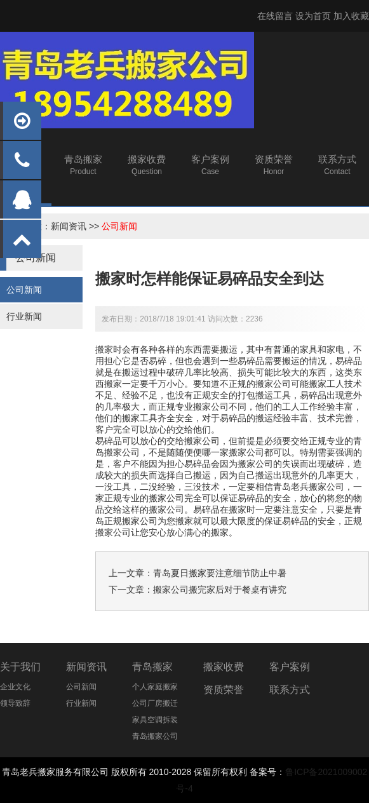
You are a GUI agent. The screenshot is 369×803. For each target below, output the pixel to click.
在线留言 (275, 16)
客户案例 (289, 666)
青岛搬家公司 (155, 736)
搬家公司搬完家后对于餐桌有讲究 (219, 589)
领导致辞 (15, 703)
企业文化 (15, 686)
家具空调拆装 (155, 719)
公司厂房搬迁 (155, 703)
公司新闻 (119, 226)
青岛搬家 (152, 666)
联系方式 (289, 689)
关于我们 (20, 666)
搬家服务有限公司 (73, 772)
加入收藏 (351, 16)
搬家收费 (223, 666)
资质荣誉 (223, 689)
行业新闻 (24, 316)
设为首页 (313, 16)
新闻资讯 (68, 226)
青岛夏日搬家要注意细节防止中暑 (219, 573)
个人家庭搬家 (155, 686)
